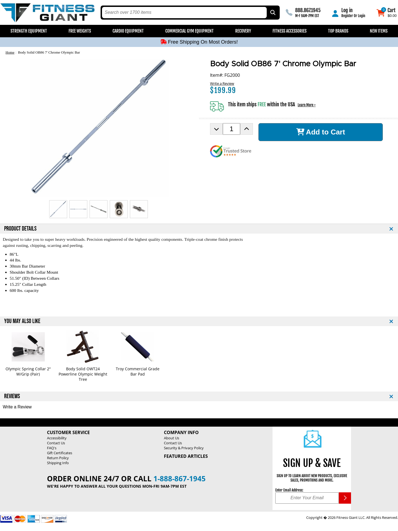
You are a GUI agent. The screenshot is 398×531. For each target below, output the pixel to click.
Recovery (243, 31)
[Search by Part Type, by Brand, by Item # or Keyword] (272, 12)
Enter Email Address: (289, 490)
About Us (171, 437)
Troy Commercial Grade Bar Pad (137, 371)
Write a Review (222, 83)
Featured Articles (186, 456)
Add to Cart (320, 132)
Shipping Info (58, 462)
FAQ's (51, 447)
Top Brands (338, 31)
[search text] (184, 12)
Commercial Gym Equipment (189, 31)
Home (10, 52)
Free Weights (80, 31)
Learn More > (307, 105)
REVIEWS (12, 396)
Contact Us (56, 442)
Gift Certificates (59, 452)
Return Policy (58, 457)
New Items (378, 31)
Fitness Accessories (290, 31)
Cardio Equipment (128, 31)
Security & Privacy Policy (184, 447)
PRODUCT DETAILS (20, 229)
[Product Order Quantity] (231, 129)
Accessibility (57, 437)
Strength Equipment (29, 31)
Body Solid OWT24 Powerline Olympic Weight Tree (83, 374)
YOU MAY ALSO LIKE (22, 321)
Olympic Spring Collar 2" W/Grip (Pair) (28, 371)
